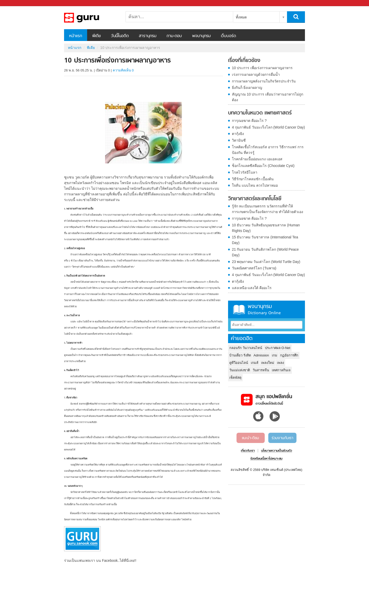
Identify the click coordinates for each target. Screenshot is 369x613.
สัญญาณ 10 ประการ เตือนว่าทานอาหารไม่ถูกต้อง (267, 97)
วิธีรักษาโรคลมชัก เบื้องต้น (253, 179)
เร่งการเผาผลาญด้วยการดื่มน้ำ (256, 74)
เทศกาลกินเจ (281, 370)
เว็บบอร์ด (228, 36)
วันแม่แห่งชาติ (239, 370)
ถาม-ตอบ (174, 36)
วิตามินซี (239, 140)
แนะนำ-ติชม (250, 438)
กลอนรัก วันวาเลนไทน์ (245, 348)
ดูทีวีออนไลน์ (238, 363)
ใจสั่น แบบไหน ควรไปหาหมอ (255, 185)
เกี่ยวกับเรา (248, 450)
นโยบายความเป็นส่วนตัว (276, 450)
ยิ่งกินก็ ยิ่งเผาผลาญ (247, 88)
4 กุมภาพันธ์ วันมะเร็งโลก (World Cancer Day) (268, 127)
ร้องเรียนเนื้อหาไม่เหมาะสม (266, 458)
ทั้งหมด (241, 17)
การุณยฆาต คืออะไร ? (249, 121)
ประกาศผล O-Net (277, 348)
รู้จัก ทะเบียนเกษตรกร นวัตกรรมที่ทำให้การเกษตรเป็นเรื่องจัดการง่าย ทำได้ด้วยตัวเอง (267, 209)
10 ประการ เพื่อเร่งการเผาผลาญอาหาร (262, 68)
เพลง (280, 363)
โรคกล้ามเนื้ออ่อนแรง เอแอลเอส (257, 159)
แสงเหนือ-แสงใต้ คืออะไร (252, 288)
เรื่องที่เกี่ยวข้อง (244, 60)
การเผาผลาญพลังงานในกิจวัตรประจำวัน (264, 81)
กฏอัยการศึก (289, 355)
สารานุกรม (147, 36)
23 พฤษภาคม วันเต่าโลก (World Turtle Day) (266, 262)
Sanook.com (15, 3)
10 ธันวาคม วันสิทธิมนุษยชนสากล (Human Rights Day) (266, 228)
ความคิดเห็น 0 (123, 70)
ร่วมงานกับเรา (282, 438)
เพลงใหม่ (267, 363)
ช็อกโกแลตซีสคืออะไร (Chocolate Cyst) (263, 166)
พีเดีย (96, 36)
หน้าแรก (75, 36)
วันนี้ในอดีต (120, 36)
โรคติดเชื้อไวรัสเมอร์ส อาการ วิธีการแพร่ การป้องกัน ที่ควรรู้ (268, 150)
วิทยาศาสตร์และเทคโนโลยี (254, 199)
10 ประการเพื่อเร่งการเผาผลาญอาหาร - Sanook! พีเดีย (91, 18)
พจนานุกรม (201, 36)
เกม (274, 355)
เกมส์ (254, 363)
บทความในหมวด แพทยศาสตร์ (260, 113)
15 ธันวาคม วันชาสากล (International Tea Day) (265, 240)
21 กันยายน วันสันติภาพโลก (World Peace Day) (265, 252)
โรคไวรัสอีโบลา (244, 172)
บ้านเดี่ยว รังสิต (240, 355)
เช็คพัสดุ (235, 377)
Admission (261, 355)
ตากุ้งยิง (238, 134)
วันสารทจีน (261, 370)
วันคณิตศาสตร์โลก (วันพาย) (254, 268)
